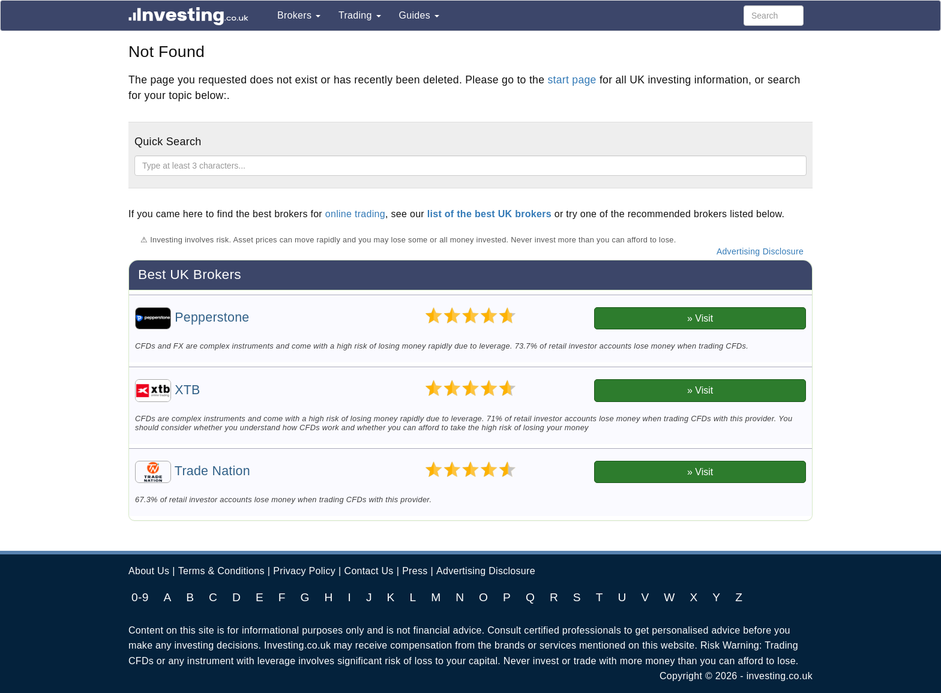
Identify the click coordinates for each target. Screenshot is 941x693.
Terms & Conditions (221, 571)
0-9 (140, 597)
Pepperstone (192, 317)
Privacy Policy (304, 571)
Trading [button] (359, 15)
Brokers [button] (298, 15)
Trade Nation (192, 471)
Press (414, 571)
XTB (167, 390)
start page (571, 80)
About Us (148, 571)
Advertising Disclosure (760, 251)
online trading (355, 214)
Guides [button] (419, 15)
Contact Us (369, 571)
